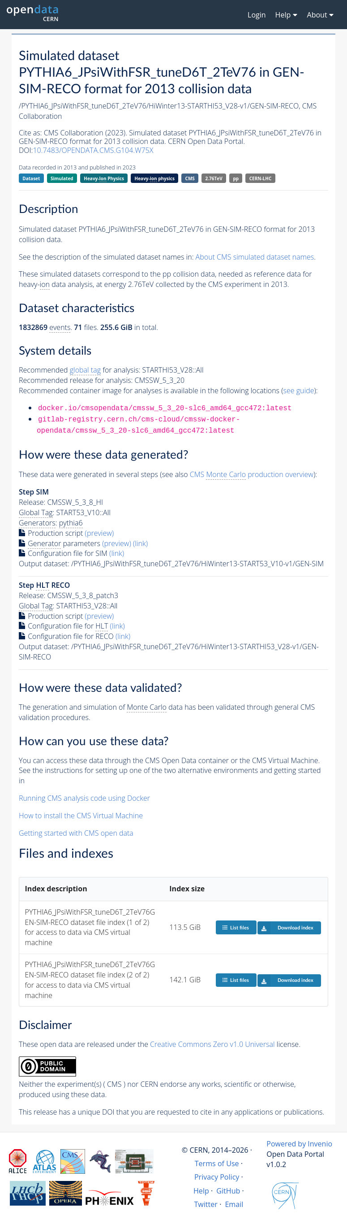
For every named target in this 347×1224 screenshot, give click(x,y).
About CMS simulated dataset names (255, 257)
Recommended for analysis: (79, 370)
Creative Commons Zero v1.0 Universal (212, 1044)
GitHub (228, 1191)
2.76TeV (214, 178)
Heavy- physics (155, 178)
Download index (285, 927)
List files (235, 927)
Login (257, 15)
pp (236, 178)
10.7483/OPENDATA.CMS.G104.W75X (93, 150)
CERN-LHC (260, 178)
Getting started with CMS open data (76, 833)
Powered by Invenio (299, 1144)
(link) (140, 543)
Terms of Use (217, 1163)
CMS (190, 178)
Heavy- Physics (104, 178)
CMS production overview (251, 474)
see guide (298, 390)
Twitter (206, 1204)
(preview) (99, 533)
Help (201, 1191)
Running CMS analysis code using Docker (84, 798)
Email (234, 1204)
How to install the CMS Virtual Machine (81, 815)
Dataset (31, 178)
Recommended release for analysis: (76, 380)
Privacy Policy (217, 1177)
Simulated (62, 178)
